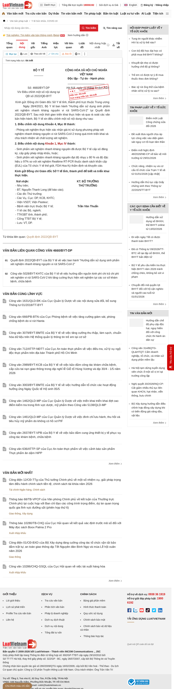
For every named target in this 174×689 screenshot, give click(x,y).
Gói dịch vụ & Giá (108, 5)
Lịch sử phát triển (15, 607)
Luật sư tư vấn (129, 13)
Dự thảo (53, 13)
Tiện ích (158, 13)
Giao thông (15, 513)
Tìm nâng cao (112, 28)
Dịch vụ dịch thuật (54, 619)
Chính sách (39, 489)
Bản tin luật (110, 13)
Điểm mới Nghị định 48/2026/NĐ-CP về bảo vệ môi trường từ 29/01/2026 (149, 154)
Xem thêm (115, 463)
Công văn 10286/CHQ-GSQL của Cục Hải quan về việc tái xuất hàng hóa (57, 566)
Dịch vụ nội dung (54, 626)
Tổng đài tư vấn (53, 632)
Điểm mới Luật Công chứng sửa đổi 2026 (156, 122)
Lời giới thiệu (13, 600)
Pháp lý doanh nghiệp (56, 613)
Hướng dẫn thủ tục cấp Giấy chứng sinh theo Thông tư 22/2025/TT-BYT (148, 186)
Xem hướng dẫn (78, 35)
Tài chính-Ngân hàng (20, 489)
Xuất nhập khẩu (17, 533)
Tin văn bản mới (71, 13)
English (130, 5)
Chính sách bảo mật (94, 619)
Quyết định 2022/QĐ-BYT (42, 236)
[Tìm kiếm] (89, 28)
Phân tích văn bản (54, 607)
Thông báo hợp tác (93, 636)
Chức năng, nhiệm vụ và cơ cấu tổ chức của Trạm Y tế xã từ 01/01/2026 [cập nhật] (148, 170)
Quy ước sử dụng (93, 613)
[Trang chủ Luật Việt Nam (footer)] (20, 648)
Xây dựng (27, 513)
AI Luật (146, 13)
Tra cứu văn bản (36, 13)
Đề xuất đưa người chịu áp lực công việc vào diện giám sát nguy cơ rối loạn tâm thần (148, 138)
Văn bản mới (15, 13)
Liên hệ (10, 619)
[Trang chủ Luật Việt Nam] (17, 5)
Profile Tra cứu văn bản (18, 613)
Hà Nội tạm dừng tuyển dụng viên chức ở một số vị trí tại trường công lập (148, 371)
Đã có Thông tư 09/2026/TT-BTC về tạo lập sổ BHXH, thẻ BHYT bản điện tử (148, 253)
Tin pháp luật (92, 13)
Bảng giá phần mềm (94, 600)
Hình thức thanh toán (94, 607)
